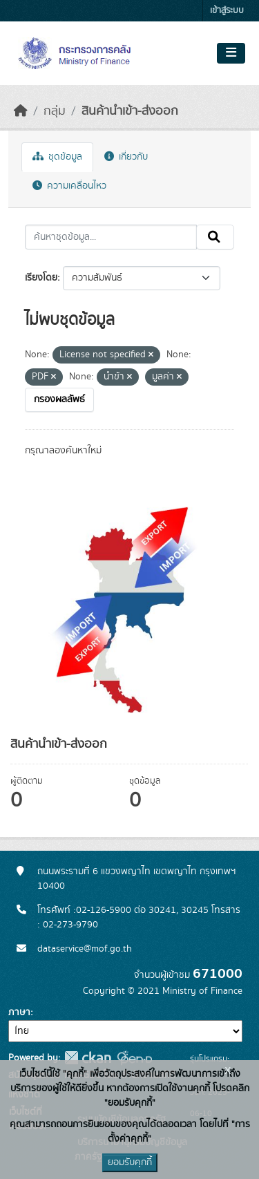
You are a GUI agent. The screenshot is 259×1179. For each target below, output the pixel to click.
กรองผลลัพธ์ (59, 399)
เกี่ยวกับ (126, 157)
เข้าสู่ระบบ (227, 10)
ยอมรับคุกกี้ (130, 1162)
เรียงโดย (41, 278)
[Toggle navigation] (231, 53)
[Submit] (215, 237)
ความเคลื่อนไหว (69, 186)
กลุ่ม (55, 111)
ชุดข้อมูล (57, 157)
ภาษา (19, 1012)
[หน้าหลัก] (21, 111)
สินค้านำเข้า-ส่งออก (129, 111)
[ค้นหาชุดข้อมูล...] (111, 237)
